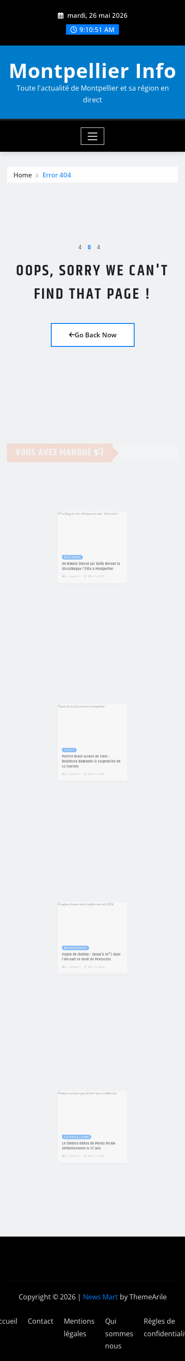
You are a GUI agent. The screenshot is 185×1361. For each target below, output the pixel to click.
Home (22, 176)
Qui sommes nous (119, 1333)
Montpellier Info (92, 70)
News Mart (100, 1297)
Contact (40, 1321)
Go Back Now (92, 334)
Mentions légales (79, 1327)
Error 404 (57, 176)
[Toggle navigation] (93, 136)
